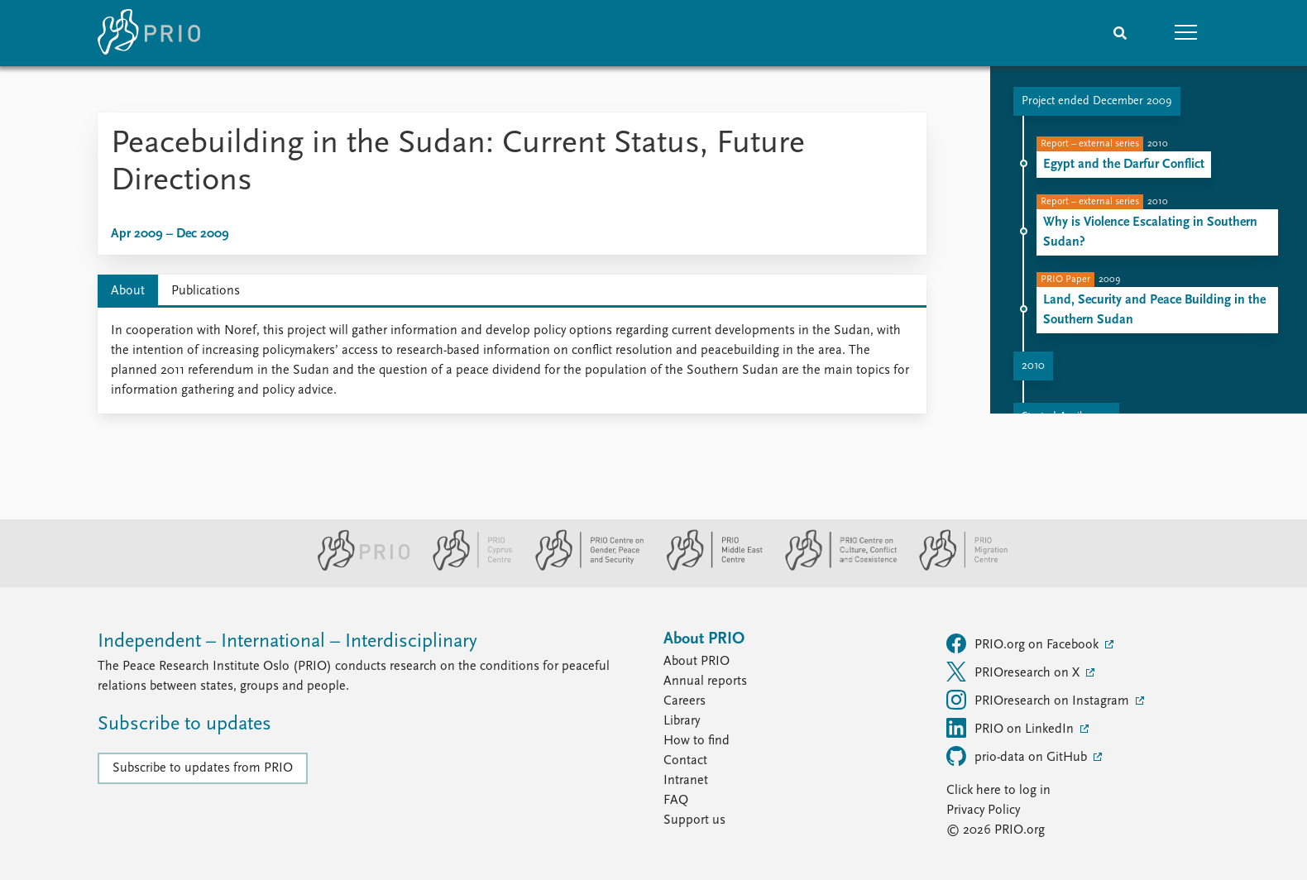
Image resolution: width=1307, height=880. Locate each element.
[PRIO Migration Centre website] (954, 567)
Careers (684, 701)
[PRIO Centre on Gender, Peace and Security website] (583, 567)
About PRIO (696, 661)
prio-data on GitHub (1018, 756)
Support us (694, 820)
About (128, 291)
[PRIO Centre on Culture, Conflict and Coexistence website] (834, 567)
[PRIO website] (356, 567)
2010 (1033, 366)
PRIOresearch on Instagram (1039, 700)
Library (681, 721)
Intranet (685, 780)
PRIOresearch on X (1014, 672)
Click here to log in (998, 790)
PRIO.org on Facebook (1024, 643)
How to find (696, 741)
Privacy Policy (983, 810)
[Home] (149, 33)
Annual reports (705, 681)
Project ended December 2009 (1097, 101)
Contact (685, 761)
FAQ (675, 800)
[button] (1186, 33)
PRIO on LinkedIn (1011, 728)
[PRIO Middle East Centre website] (708, 567)
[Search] (1120, 33)
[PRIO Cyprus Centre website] (465, 567)
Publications (205, 291)
